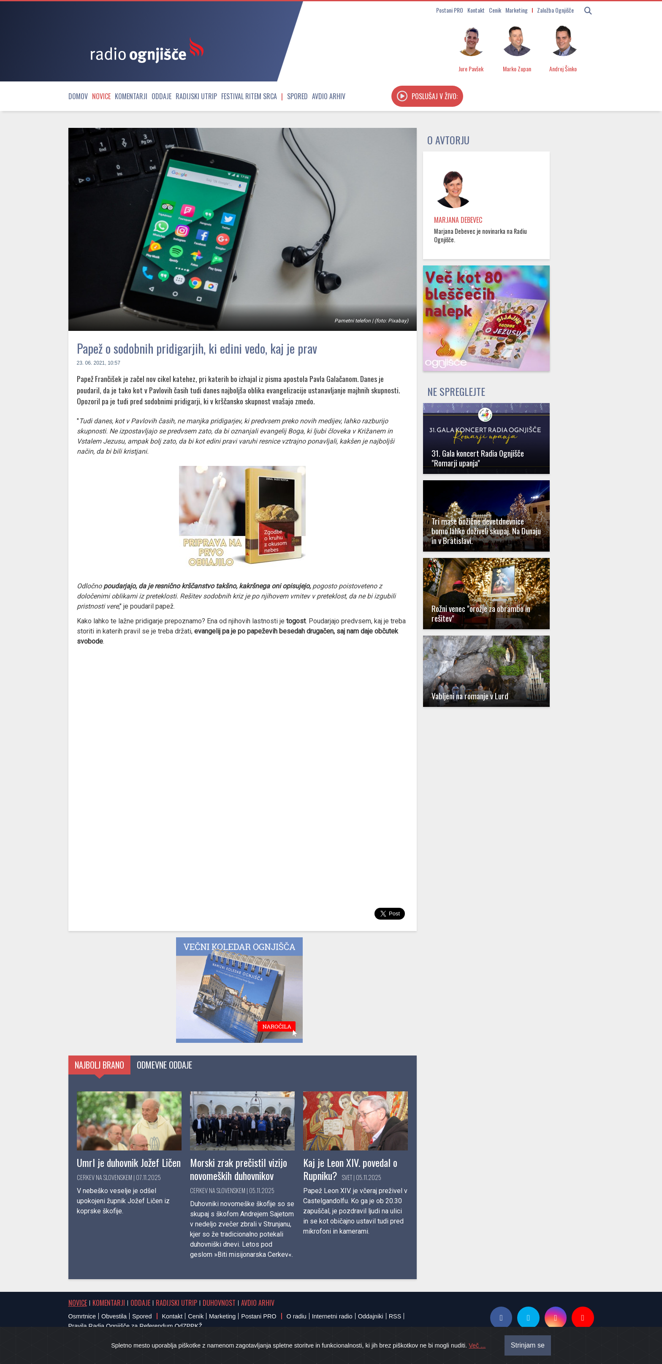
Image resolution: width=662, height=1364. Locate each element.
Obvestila (114, 1316)
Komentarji (131, 96)
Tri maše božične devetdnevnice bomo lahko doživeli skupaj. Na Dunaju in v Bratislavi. (486, 531)
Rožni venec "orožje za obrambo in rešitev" (480, 613)
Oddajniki (370, 1316)
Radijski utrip (196, 96)
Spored (297, 96)
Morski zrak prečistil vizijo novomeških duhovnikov (238, 1169)
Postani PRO (449, 9)
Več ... (477, 1345)
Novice (101, 96)
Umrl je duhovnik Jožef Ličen (129, 1162)
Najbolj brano (99, 1064)
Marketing (516, 9)
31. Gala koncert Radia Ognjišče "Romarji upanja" (477, 458)
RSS (395, 1316)
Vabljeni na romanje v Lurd (469, 696)
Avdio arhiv (328, 96)
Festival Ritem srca (249, 96)
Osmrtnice (82, 1316)
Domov (78, 96)
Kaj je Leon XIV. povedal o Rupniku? (350, 1169)
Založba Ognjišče (555, 9)
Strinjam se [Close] (528, 1345)
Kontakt (476, 9)
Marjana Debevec (458, 220)
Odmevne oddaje (164, 1064)
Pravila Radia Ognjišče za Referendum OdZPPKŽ (135, 1326)
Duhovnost (219, 1303)
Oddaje (161, 96)
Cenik (495, 9)
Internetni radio (332, 1316)
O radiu (296, 1316)
